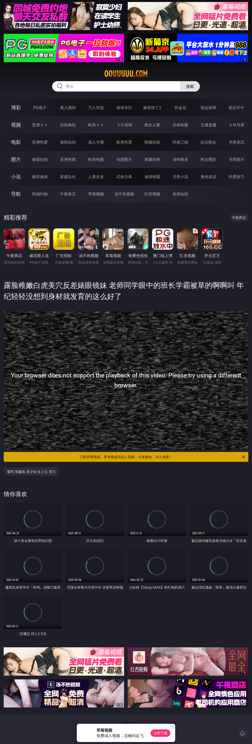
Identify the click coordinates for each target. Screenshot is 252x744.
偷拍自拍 (68, 142)
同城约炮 (40, 194)
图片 (16, 159)
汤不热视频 (124, 194)
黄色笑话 (208, 176)
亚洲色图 (68, 159)
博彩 (16, 107)
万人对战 (96, 107)
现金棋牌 (208, 107)
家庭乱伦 (68, 176)
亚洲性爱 (40, 142)
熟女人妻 (152, 125)
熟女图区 (208, 159)
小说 (16, 176)
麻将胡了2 (152, 107)
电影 (16, 142)
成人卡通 (96, 142)
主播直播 (208, 125)
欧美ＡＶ (96, 125)
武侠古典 (124, 176)
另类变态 (236, 142)
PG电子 (39, 107)
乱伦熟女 (208, 142)
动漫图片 (124, 159)
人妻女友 (96, 176)
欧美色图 (96, 159)
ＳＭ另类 (236, 125)
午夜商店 (68, 194)
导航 (16, 193)
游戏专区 (124, 107)
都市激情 (40, 176)
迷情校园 (152, 176)
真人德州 (68, 107)
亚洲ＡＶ (40, 125)
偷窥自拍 (40, 159)
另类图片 (236, 159)
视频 (16, 124)
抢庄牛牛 (236, 107)
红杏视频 (152, 194)
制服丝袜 (152, 142)
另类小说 (180, 176)
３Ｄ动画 (124, 125)
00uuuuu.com (126, 74)
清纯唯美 (180, 159)
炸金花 (180, 107)
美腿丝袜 (152, 159)
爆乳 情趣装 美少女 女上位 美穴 (31, 471)
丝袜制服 (180, 125)
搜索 (190, 86)
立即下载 (160, 733)
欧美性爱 (124, 142)
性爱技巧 (236, 176)
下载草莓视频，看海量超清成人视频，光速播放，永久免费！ (162, 457)
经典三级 (180, 142)
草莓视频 (96, 194)
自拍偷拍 (68, 125)
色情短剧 (180, 194)
